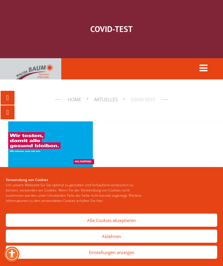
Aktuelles (106, 99)
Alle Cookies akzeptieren (111, 220)
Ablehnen (111, 236)
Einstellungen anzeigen (111, 252)
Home (74, 99)
